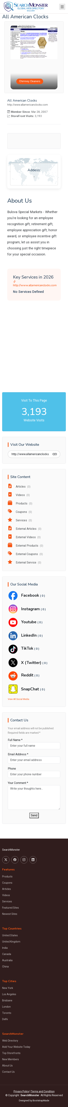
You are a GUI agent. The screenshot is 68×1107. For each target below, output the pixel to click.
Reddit (27, 675)
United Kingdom (11, 941)
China (5, 966)
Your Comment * (18, 783)
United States (10, 935)
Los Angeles (9, 994)
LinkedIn (29, 635)
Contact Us (8, 1072)
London (6, 1006)
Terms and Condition (43, 1091)
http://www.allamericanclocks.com (34, 283)
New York (7, 988)
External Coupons (25, 554)
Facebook (30, 595)
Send (34, 815)
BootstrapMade (41, 1100)
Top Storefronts (11, 1053)
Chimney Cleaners (29, 81)
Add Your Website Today (16, 1047)
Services (20, 520)
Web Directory (10, 1040)
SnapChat (30, 689)
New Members (10, 1059)
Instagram (31, 609)
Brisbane (7, 1000)
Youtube (29, 622)
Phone (12, 768)
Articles (19, 486)
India (5, 948)
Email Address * (18, 754)
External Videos (24, 537)
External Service (24, 562)
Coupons (20, 512)
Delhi (5, 1019)
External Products (25, 545)
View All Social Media (18, 699)
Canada (6, 954)
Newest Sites (9, 914)
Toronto (6, 1013)
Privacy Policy (21, 1091)
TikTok (27, 648)
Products (20, 503)
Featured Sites (10, 907)
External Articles (24, 528)
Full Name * (15, 740)
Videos (19, 495)
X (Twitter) (31, 662)
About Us (7, 1065)
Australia (7, 960)
